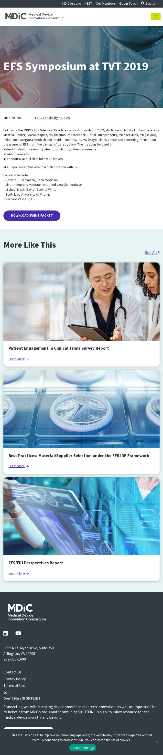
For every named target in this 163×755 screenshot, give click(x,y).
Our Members (106, 3)
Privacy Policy (14, 679)
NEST (88, 3)
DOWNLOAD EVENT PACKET (32, 215)
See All (152, 253)
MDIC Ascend (71, 3)
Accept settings (83, 748)
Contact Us (12, 672)
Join (7, 692)
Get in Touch (128, 3)
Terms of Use (14, 685)
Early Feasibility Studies (52, 117)
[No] (156, 742)
